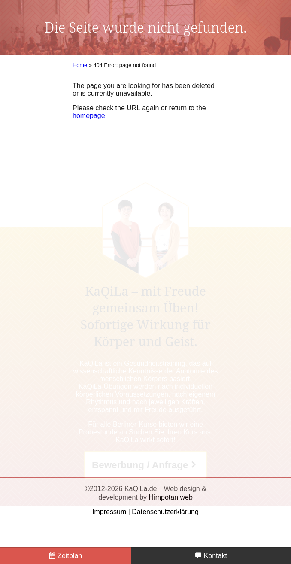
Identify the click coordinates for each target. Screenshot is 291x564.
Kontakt (211, 555)
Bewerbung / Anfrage (140, 465)
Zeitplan (65, 555)
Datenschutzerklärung (165, 511)
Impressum (109, 511)
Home (80, 65)
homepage (89, 115)
